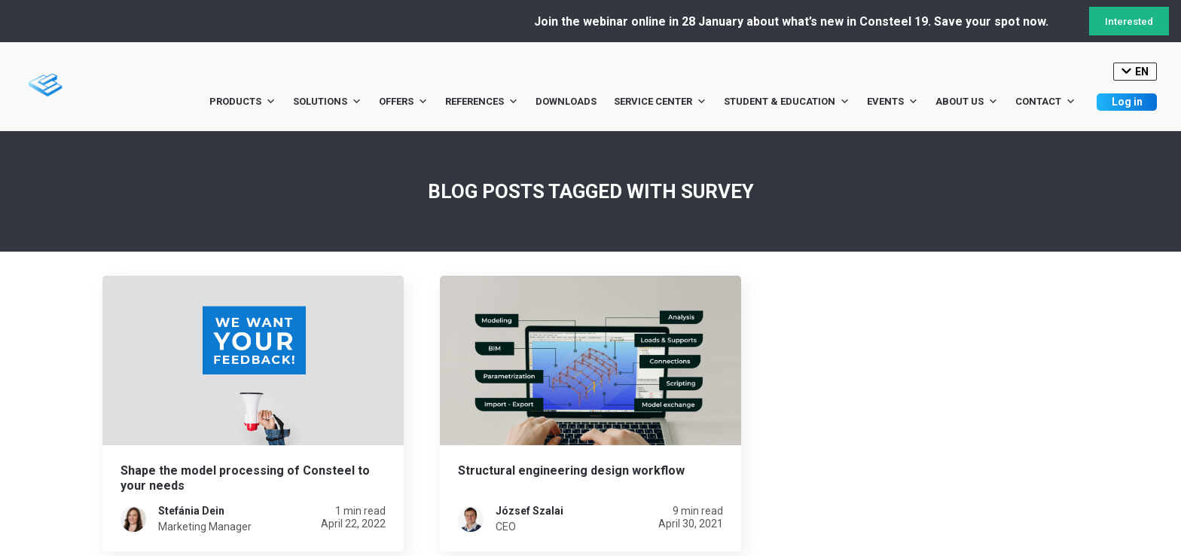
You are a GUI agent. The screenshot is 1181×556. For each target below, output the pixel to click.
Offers (403, 102)
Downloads (566, 101)
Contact (1045, 102)
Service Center (660, 102)
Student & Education (787, 102)
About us (966, 102)
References (481, 102)
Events (892, 102)
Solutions (327, 102)
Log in (1127, 102)
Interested (1129, 21)
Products (242, 102)
